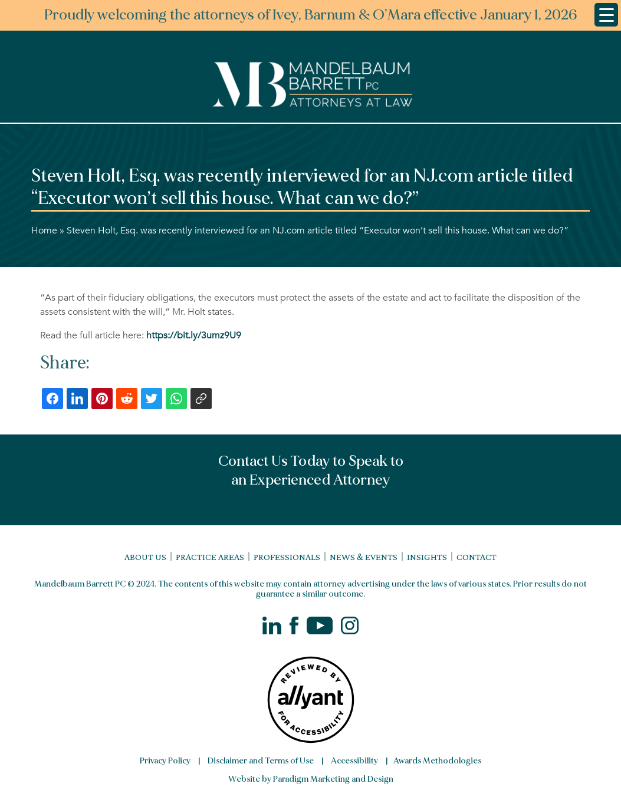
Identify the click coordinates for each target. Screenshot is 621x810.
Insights (427, 557)
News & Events (363, 557)
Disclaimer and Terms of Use (261, 761)
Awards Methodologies (437, 761)
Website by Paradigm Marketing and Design (310, 779)
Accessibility (354, 761)
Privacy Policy (165, 761)
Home (44, 230)
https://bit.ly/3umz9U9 (193, 335)
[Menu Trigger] (606, 15)
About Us (145, 557)
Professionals (287, 557)
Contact (476, 557)
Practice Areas (210, 557)
